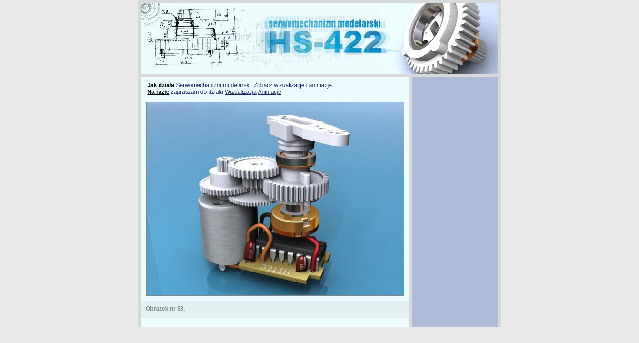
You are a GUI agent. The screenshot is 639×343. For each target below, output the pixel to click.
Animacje (269, 92)
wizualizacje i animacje (302, 85)
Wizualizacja (241, 92)
